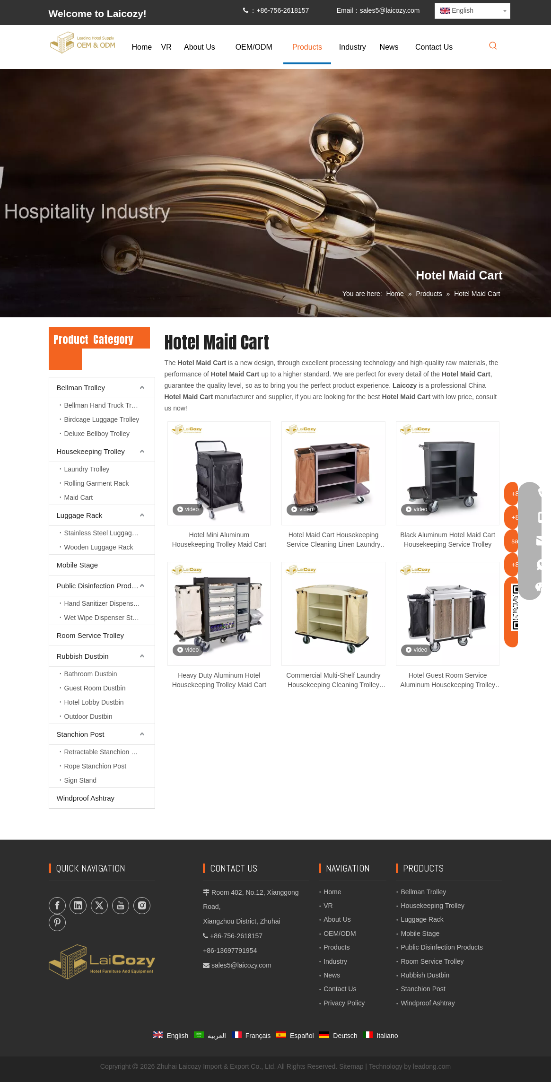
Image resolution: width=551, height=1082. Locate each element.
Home (332, 892)
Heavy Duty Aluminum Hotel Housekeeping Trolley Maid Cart (219, 680)
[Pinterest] (57, 922)
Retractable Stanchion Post (104, 752)
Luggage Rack (80, 515)
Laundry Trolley (87, 469)
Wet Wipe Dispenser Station (105, 617)
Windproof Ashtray (86, 798)
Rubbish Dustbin (83, 656)
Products (337, 947)
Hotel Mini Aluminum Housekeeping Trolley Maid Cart (219, 539)
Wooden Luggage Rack (98, 547)
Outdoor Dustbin (88, 716)
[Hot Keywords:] (493, 46)
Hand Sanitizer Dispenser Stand (109, 603)
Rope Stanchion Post (95, 766)
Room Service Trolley (90, 635)
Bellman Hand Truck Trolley (104, 405)
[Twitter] (99, 905)
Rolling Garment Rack (96, 483)
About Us (337, 919)
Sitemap (351, 1066)
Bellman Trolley (81, 388)
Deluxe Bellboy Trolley (97, 433)
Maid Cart (78, 497)
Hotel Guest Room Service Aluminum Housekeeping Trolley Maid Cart (447, 680)
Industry (335, 961)
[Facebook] (57, 905)
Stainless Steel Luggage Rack (108, 533)
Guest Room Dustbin (95, 688)
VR (328, 905)
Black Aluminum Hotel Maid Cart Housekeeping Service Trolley (447, 539)
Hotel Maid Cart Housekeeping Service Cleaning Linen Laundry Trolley (333, 540)
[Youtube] (120, 905)
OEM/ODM (340, 933)
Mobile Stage (77, 565)
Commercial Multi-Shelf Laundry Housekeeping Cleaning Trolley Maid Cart (333, 680)
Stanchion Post (81, 734)
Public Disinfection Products (101, 586)
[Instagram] (141, 905)
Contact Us (340, 989)
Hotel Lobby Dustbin (94, 702)
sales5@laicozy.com (390, 10)
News (332, 975)
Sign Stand (80, 780)
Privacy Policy (344, 1003)
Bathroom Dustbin (90, 674)
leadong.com (432, 1066)
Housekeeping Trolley (91, 451)
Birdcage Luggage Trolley (102, 419)
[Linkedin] (78, 905)
